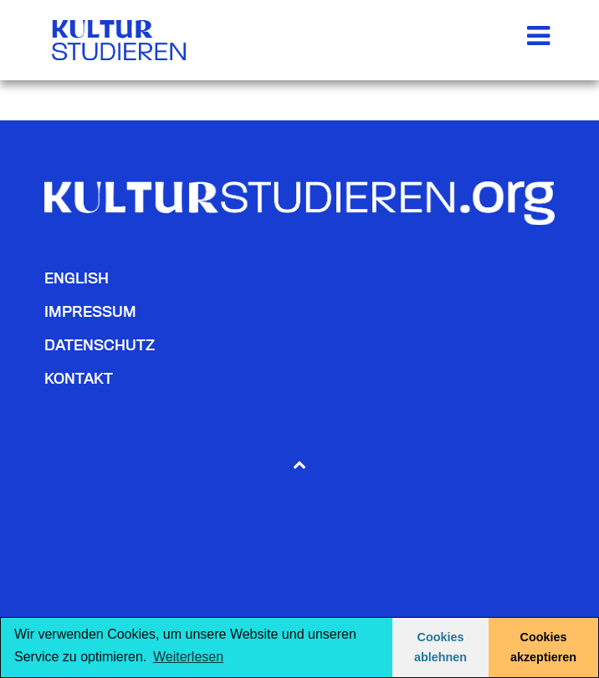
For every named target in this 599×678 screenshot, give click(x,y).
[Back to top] (300, 463)
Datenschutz (99, 345)
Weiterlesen (188, 657)
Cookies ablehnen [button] (440, 647)
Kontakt (78, 378)
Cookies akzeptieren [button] (543, 647)
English (76, 278)
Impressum (90, 311)
